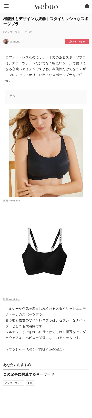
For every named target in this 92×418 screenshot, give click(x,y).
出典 (6, 200)
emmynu (15, 41)
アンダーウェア (14, 383)
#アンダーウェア (13, 31)
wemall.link (14, 200)
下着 (29, 383)
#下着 (28, 31)
